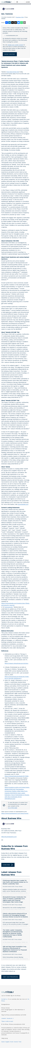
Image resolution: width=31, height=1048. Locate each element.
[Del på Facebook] (6, 22)
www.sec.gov (9, 607)
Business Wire (20, 17)
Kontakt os (4, 999)
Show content (9, 54)
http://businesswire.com (9, 836)
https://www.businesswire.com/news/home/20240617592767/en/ (15, 813)
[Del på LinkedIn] (9, 22)
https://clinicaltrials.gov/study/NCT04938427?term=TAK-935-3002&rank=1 (17, 677)
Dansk (3, 1041)
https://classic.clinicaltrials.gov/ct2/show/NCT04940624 (17, 663)
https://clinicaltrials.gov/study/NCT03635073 (17, 776)
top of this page (12, 807)
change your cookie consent (15, 44)
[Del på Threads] (15, 22)
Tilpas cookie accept (7, 1021)
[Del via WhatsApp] (21, 22)
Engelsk (7, 1041)
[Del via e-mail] (24, 22)
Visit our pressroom (10, 977)
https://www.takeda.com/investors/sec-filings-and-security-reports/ (15, 604)
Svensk (16, 1041)
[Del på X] (12, 22)
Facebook (9, 1018)
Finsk (19, 1041)
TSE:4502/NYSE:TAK (13, 72)
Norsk (11, 1041)
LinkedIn (3, 1018)
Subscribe (8, 865)
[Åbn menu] (17, 2)
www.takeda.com (23, 504)
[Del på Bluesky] (18, 22)
